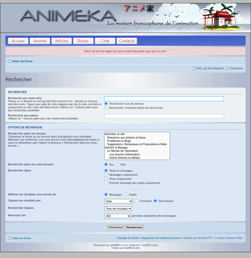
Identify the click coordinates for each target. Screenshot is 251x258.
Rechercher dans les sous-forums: (31, 164)
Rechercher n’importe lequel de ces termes (133, 107)
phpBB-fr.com (132, 248)
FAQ (199, 68)
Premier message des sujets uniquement (132, 182)
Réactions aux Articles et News (137, 137)
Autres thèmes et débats (137, 157)
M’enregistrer (216, 68)
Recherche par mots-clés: (25, 98)
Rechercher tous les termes (124, 103)
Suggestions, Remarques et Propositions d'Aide (137, 144)
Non (121, 164)
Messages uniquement (121, 174)
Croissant (143, 200)
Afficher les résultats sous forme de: (32, 194)
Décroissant (163, 200)
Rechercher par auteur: (23, 115)
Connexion (236, 68)
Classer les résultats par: (24, 200)
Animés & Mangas (137, 147)
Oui (108, 164)
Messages (113, 194)
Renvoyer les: (17, 215)
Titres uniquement (118, 178)
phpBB (114, 245)
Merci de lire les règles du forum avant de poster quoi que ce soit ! (125, 51)
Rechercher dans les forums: (27, 133)
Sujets (130, 194)
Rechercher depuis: (21, 207)
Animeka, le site (137, 134)
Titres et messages (118, 170)
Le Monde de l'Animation (137, 151)
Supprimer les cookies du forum (161, 237)
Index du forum (22, 61)
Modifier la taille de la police (239, 60)
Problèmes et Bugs (137, 141)
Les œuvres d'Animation (137, 154)
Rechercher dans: (20, 170)
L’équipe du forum (128, 237)
